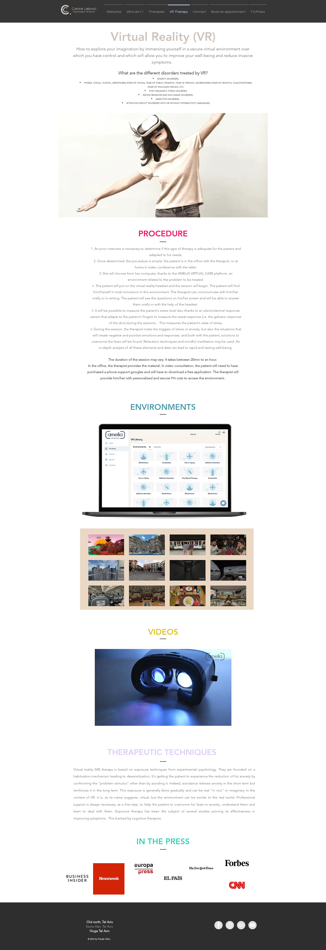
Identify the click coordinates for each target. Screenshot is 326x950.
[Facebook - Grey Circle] (218, 925)
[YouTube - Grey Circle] (252, 925)
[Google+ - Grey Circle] (241, 925)
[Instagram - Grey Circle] (230, 925)
